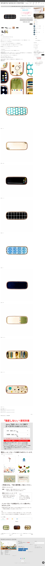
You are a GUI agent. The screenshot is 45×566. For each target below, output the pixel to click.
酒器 (36, 30)
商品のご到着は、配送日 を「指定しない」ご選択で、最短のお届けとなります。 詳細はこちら (22, 6)
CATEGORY (27, 3)
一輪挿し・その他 (37, 32)
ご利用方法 (33, 3)
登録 (42, 54)
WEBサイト (39, 3)
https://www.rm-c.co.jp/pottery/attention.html (7, 57)
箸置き (36, 38)
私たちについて (31, 3)
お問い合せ (36, 3)
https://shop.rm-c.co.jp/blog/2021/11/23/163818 (7, 412)
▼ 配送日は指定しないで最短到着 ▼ (26, 15)
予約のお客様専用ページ (38, 40)
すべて (3, 518)
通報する (32, 414)
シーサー (36, 34)
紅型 (36, 36)
